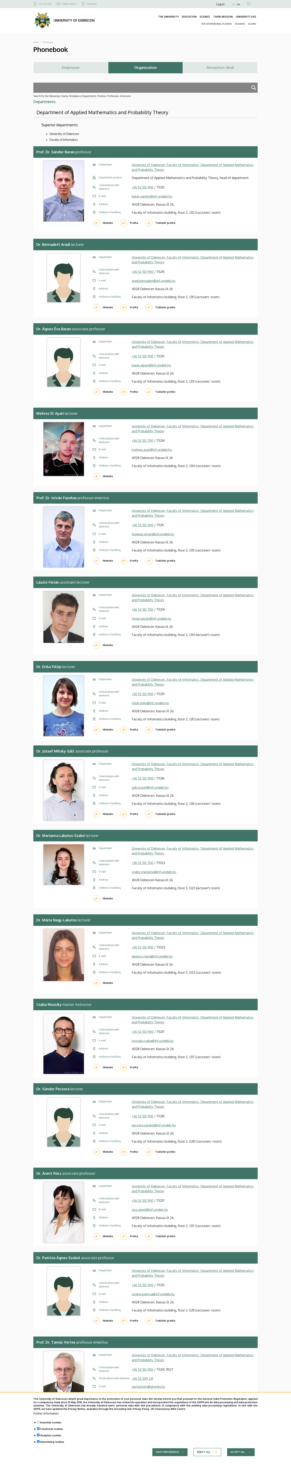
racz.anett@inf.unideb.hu (150, 1210)
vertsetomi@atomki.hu (148, 1387)
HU (233, 4)
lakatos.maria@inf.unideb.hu (152, 956)
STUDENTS (240, 24)
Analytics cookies (50, 1441)
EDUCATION (189, 16)
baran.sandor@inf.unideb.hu (152, 196)
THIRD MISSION (223, 16)
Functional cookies (51, 1435)
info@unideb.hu (69, 4)
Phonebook (91, 4)
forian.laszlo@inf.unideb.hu (151, 619)
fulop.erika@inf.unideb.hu (150, 703)
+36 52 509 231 (142, 1379)
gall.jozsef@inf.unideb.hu (150, 787)
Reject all (203, 1458)
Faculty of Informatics (64, 139)
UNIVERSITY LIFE (246, 16)
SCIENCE (205, 16)
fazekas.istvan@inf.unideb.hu (153, 534)
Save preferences (167, 1458)
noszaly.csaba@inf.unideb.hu (153, 1041)
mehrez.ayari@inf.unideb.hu (152, 450)
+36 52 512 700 (142, 441)
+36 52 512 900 (44, 4)
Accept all (237, 1458)
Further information (46, 1419)
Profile (134, 222)
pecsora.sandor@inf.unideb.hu (154, 1125)
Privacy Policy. (141, 1415)
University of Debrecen (64, 134)
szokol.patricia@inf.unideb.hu (153, 1294)
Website (108, 222)
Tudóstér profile (165, 222)
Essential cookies (50, 1428)
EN (238, 4)
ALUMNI (252, 24)
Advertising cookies (52, 1447)
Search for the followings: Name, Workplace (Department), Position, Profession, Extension (82, 96)
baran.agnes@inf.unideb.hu (151, 365)
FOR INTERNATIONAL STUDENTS (216, 24)
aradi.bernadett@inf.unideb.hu (153, 281)
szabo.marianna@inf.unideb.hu (154, 872)
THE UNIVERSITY (168, 16)
